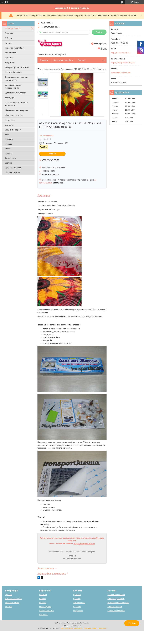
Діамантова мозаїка (14, 115)
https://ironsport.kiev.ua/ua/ (123, 62)
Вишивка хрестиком (116, 598)
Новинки (9, 139)
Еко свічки (9, 125)
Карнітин (77, 606)
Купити (52, 153)
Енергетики (10, 62)
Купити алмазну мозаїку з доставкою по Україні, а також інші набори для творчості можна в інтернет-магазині (72, 541)
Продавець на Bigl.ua (72, 625)
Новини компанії (12, 602)
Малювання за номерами (16, 110)
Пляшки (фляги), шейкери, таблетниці (17, 104)
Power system (45, 606)
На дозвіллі (10, 120)
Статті (7, 148)
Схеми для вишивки (116, 610)
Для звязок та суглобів (15, 92)
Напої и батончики (13, 72)
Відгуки (8, 162)
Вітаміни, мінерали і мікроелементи (13, 86)
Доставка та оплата (13, 167)
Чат (132, 623)
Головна (44, 60)
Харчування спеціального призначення (16, 78)
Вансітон (43, 594)
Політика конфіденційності (95, 628)
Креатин (8, 43)
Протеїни (9, 33)
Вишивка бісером (13, 129)
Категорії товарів (13, 28)
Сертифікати (10, 158)
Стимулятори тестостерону (17, 67)
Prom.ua (86, 623)
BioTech (42, 602)
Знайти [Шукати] (99, 32)
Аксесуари (9, 97)
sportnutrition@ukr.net (120, 72)
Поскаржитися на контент (72, 628)
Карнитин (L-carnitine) (14, 47)
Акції (7, 134)
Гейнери (8, 38)
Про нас (8, 153)
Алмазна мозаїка (46, 610)
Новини (8, 144)
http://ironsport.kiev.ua (120, 52)
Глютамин (9, 57)
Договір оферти (12, 172)
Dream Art (43, 614)
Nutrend (42, 598)
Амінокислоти (11, 52)
